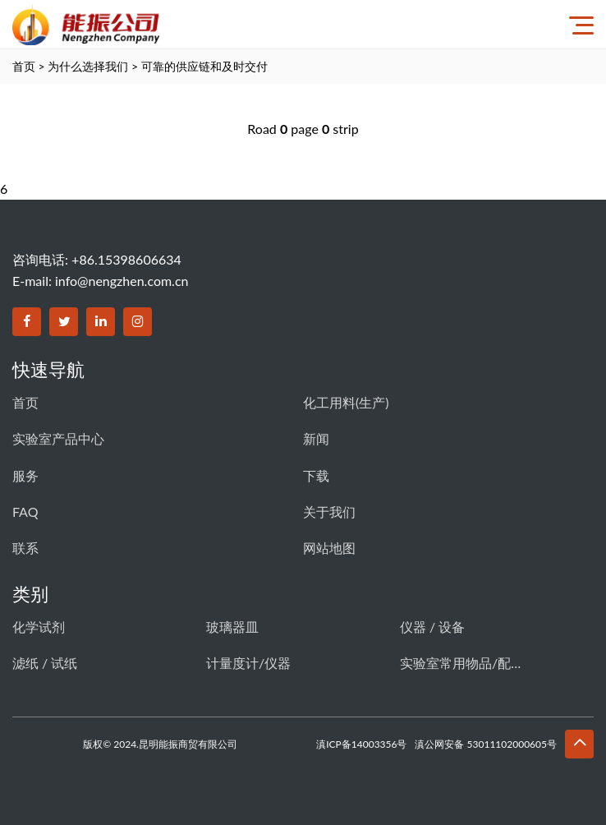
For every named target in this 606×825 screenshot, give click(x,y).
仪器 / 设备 (432, 626)
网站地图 (329, 547)
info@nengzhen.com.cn (121, 280)
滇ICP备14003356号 (361, 744)
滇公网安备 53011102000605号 (486, 744)
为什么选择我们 (88, 66)
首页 (23, 66)
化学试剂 (38, 626)
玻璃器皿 (232, 626)
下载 (316, 475)
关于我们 (329, 511)
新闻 (316, 438)
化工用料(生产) (346, 402)
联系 (25, 547)
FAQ (25, 511)
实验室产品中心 (58, 438)
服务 (25, 475)
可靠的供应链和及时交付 (204, 66)
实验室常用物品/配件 (461, 663)
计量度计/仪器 (248, 663)
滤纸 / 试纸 (44, 663)
